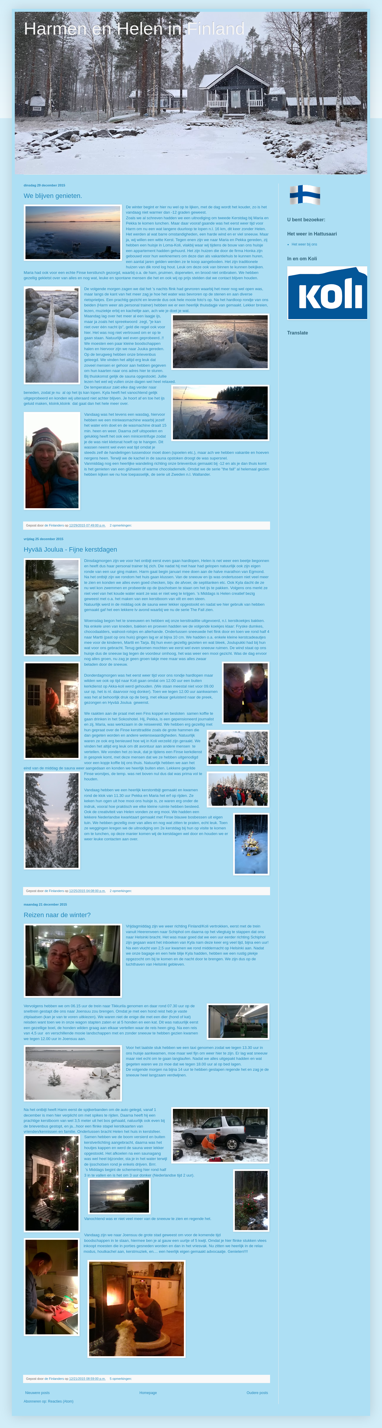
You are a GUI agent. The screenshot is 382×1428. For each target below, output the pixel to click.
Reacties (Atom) (60, 1401)
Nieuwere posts (37, 1393)
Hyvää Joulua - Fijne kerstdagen (70, 549)
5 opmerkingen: (121, 1378)
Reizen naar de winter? (57, 915)
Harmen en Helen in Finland (134, 28)
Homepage (148, 1393)
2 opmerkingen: (121, 525)
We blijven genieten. (53, 195)
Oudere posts (257, 1393)
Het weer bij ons (304, 244)
